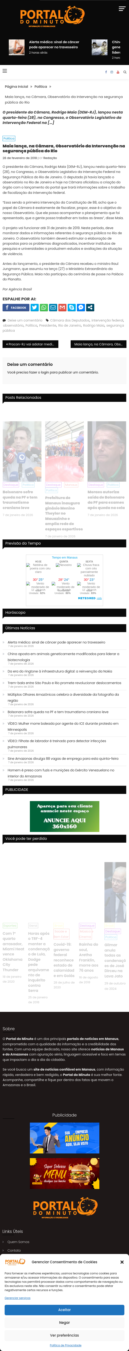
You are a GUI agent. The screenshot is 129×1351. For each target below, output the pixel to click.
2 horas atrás (38, 53)
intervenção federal (107, 320)
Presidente (47, 325)
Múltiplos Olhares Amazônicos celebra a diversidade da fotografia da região (63, 697)
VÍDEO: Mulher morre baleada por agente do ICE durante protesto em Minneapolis (63, 726)
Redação (50, 158)
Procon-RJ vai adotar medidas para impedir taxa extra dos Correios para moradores (33, 344)
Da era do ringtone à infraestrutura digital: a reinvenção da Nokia (60, 671)
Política (31, 325)
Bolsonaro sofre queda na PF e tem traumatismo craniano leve (58, 712)
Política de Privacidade (65, 1345)
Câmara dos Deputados (69, 320)
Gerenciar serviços (18, 1298)
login (45, 372)
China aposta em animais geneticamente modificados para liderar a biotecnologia (63, 657)
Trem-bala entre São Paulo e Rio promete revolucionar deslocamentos (64, 683)
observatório (13, 325)
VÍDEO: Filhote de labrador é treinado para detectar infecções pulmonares (57, 744)
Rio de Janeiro (69, 325)
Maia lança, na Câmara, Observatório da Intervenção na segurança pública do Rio (100, 344)
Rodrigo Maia (93, 325)
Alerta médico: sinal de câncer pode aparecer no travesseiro (56, 642)
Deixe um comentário (25, 320)
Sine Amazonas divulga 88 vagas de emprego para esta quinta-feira (63, 758)
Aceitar (64, 1309)
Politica (8, 138)
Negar (64, 1322)
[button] (122, 1262)
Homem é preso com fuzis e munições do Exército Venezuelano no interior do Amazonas (61, 773)
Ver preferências (64, 1335)
